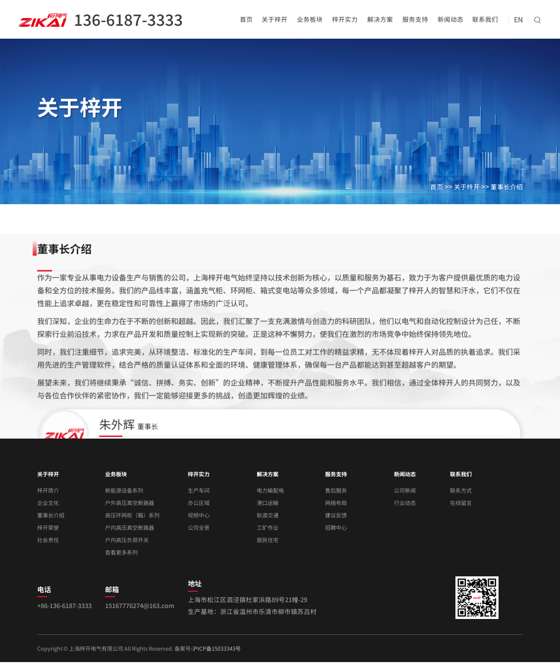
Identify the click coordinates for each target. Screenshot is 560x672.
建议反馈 (336, 515)
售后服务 (336, 490)
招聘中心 (336, 527)
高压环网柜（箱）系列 (132, 515)
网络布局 (336, 502)
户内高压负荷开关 (127, 540)
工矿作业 (268, 527)
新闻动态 (450, 19)
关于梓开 (274, 19)
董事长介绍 (507, 186)
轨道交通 (268, 515)
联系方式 (461, 490)
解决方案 (380, 19)
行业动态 (405, 502)
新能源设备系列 (124, 490)
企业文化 (48, 502)
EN (518, 19)
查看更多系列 (121, 552)
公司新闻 (405, 490)
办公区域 (199, 502)
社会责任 (48, 540)
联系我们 (485, 19)
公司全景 (199, 527)
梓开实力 (345, 19)
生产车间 (199, 490)
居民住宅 (268, 540)
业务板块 (310, 19)
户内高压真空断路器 (129, 527)
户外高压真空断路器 (129, 502)
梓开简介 (48, 490)
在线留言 (461, 502)
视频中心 (199, 515)
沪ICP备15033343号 (216, 648)
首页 (246, 19)
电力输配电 (270, 490)
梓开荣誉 (48, 527)
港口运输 (268, 502)
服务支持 (415, 19)
